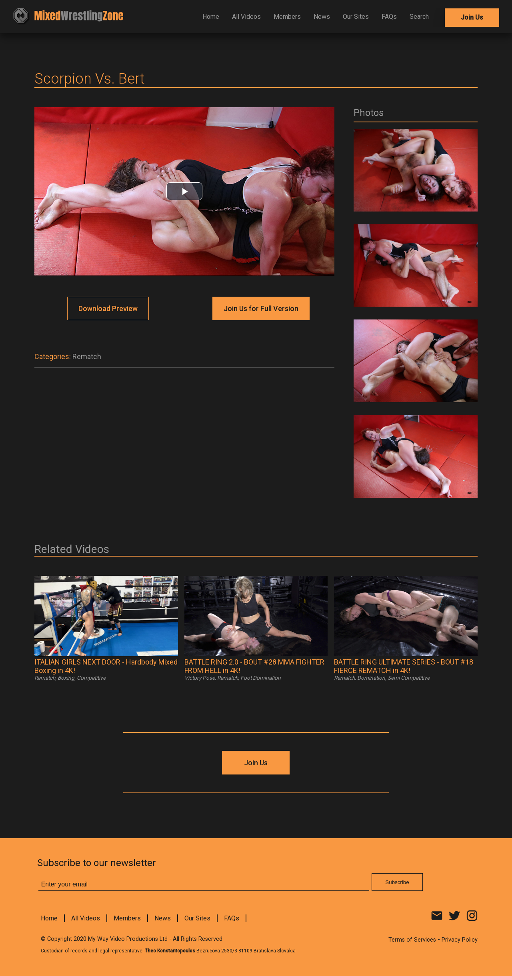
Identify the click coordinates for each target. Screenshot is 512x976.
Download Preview (108, 308)
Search (419, 16)
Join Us (472, 17)
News (322, 16)
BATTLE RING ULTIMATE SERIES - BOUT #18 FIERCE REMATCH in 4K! (403, 666)
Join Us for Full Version (261, 308)
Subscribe (397, 882)
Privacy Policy (460, 939)
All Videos (246, 16)
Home (210, 16)
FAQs (389, 16)
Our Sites (356, 16)
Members (287, 16)
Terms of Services (412, 939)
